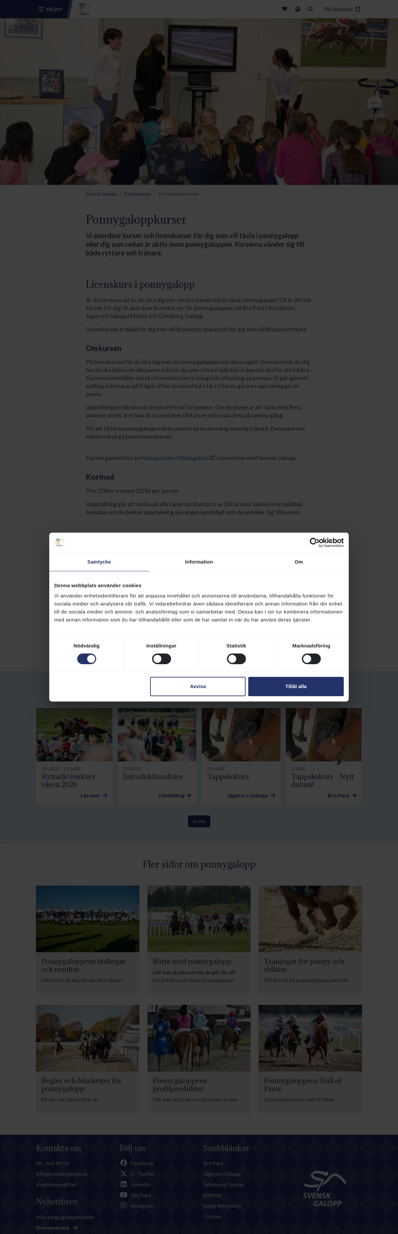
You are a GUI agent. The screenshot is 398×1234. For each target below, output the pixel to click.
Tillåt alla (295, 686)
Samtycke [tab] (99, 562)
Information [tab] (199, 562)
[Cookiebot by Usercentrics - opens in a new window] (315, 543)
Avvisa (198, 686)
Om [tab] (299, 562)
